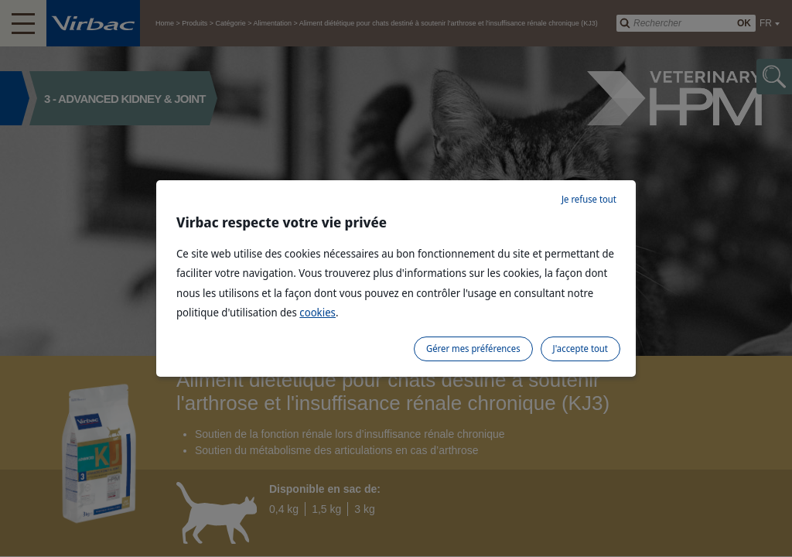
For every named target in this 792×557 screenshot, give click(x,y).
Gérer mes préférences (473, 348)
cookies (317, 312)
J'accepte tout (580, 348)
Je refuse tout (589, 199)
